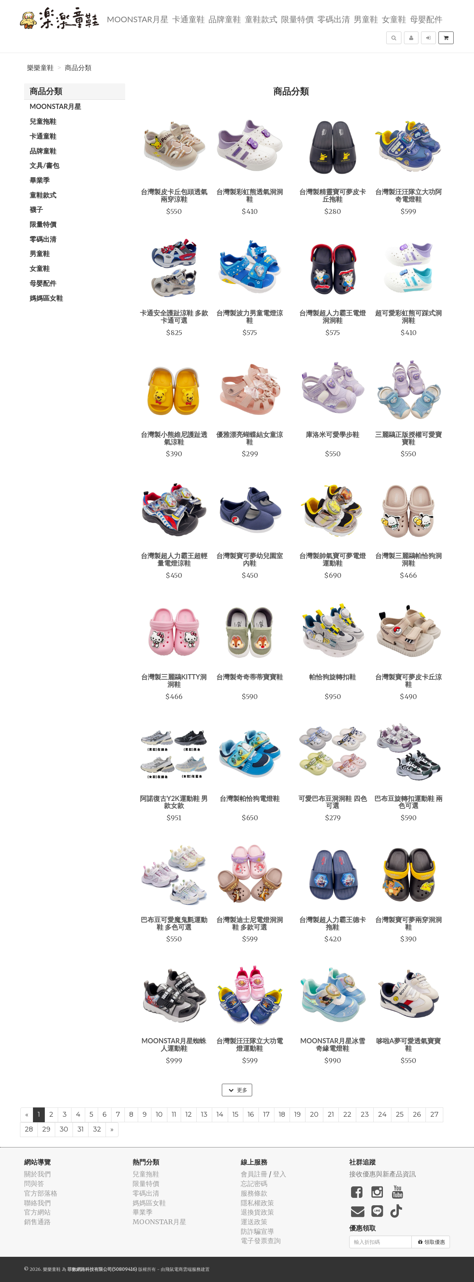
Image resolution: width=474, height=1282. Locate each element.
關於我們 (37, 1174)
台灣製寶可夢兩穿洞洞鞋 (408, 923)
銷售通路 (37, 1222)
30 (64, 1129)
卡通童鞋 (187, 18)
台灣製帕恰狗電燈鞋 (250, 798)
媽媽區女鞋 (46, 298)
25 (400, 1114)
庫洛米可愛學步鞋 (332, 434)
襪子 (36, 209)
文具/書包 (44, 165)
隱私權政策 (257, 1203)
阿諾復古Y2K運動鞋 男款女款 (174, 802)
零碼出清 (333, 18)
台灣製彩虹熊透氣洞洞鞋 (249, 195)
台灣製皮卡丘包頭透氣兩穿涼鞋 (174, 195)
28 (29, 1129)
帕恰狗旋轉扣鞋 (332, 677)
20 (314, 1114)
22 (347, 1114)
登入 (279, 1174)
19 (297, 1114)
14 (220, 1114)
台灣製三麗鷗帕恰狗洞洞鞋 (408, 559)
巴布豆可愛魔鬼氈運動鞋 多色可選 (174, 923)
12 (189, 1114)
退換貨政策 (257, 1212)
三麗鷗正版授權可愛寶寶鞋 (408, 438)
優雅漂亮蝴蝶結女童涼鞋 (249, 438)
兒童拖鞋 (43, 121)
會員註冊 (254, 1174)
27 (434, 1114)
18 (282, 1114)
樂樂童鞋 (40, 68)
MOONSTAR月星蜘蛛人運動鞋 (173, 1044)
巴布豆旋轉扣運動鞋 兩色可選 (408, 802)
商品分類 (78, 68)
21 (331, 1114)
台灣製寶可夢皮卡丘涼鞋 (408, 680)
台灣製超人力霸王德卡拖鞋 (332, 923)
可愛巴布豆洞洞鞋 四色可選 (332, 802)
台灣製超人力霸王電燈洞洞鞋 (332, 316)
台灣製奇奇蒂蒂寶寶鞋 (249, 677)
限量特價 (296, 18)
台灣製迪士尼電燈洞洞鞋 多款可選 (249, 923)
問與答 (34, 1183)
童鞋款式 (260, 18)
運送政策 (254, 1222)
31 (80, 1129)
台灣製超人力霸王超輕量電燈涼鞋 (174, 559)
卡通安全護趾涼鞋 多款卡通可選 (174, 316)
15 (235, 1114)
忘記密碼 (254, 1183)
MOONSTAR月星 (136, 18)
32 (97, 1129)
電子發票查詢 (261, 1240)
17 (266, 1114)
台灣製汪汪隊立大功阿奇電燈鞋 (408, 195)
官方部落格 (40, 1193)
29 (46, 1129)
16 (251, 1114)
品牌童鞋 (224, 18)
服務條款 (254, 1193)
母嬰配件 (425, 18)
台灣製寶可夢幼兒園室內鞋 (249, 559)
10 (159, 1114)
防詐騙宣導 (257, 1231)
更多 (237, 1090)
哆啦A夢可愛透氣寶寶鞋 (408, 1044)
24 (382, 1114)
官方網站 (37, 1212)
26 (417, 1114)
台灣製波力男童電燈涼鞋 (249, 316)
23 (365, 1114)
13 (204, 1114)
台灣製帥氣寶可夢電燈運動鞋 (332, 559)
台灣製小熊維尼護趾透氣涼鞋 (174, 438)
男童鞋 (365, 18)
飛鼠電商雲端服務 (183, 1269)
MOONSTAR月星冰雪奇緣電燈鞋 (332, 1044)
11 (174, 1114)
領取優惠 (431, 1242)
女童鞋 (393, 18)
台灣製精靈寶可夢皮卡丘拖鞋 (332, 195)
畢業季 (40, 180)
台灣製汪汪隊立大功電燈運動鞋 (249, 1044)
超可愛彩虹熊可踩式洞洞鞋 (408, 316)
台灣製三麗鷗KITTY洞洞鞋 (174, 680)
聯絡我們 (37, 1203)
